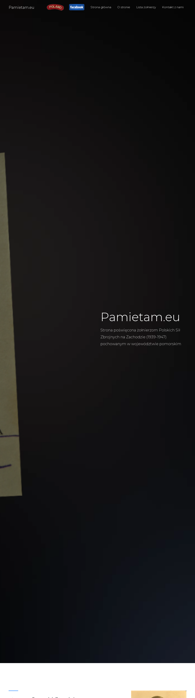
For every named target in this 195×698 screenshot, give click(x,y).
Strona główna (101, 7)
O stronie (123, 7)
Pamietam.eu (21, 7)
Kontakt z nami (173, 7)
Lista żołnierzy (146, 7)
